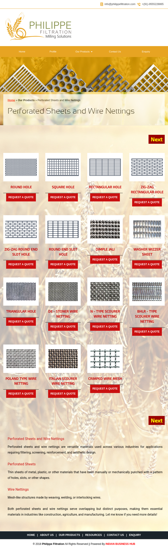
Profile (53, 51)
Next (157, 139)
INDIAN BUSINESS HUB (120, 544)
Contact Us (115, 51)
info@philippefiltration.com (120, 4)
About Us (47, 535)
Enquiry (146, 51)
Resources (93, 535)
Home (22, 51)
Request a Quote (20, 197)
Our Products (84, 51)
